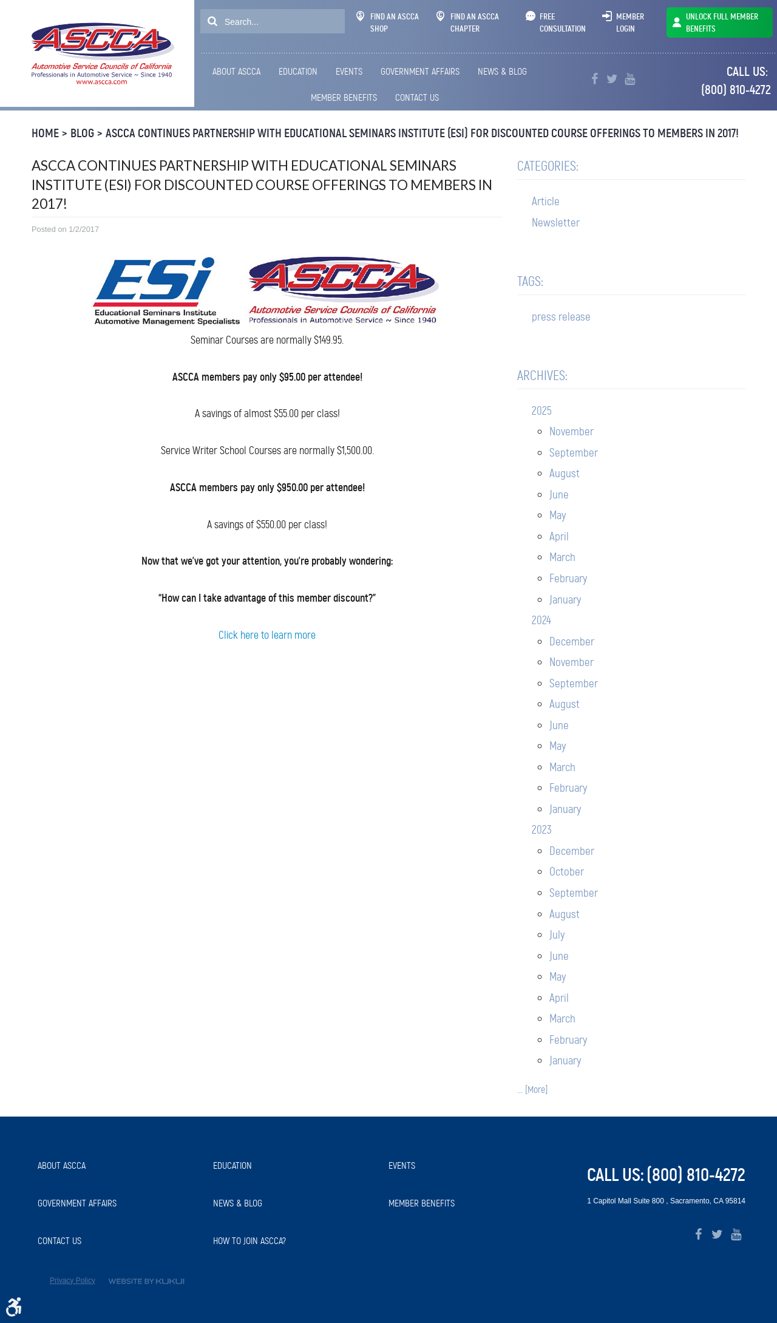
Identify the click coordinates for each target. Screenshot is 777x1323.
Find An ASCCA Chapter (467, 22)
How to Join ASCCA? (249, 1240)
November (571, 431)
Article (546, 201)
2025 (542, 411)
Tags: (530, 281)
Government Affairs (420, 71)
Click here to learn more (267, 635)
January (565, 600)
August (564, 473)
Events (349, 71)
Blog (82, 133)
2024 (541, 620)
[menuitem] (238, 71)
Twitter (612, 79)
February (568, 578)
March (562, 557)
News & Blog (502, 71)
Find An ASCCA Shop (387, 22)
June (559, 495)
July (557, 935)
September (573, 453)
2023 (542, 830)
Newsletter (556, 223)
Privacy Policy (72, 1280)
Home (45, 133)
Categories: (548, 166)
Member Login (630, 22)
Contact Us (417, 97)
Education (298, 71)
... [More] (532, 1089)
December (571, 641)
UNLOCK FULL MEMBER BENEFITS (722, 22)
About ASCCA (236, 71)
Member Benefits (344, 97)
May (557, 515)
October (566, 872)
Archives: (542, 375)
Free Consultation (563, 22)
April (559, 536)
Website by (146, 1281)
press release (561, 317)
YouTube (629, 79)
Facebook (594, 79)
